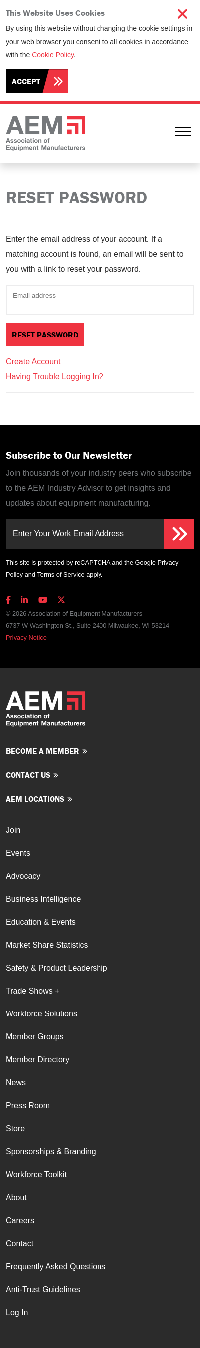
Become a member (42, 751)
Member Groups (35, 1036)
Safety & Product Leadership (56, 968)
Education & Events (41, 922)
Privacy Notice (26, 637)
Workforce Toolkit (36, 1174)
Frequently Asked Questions (55, 1266)
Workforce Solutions (41, 1014)
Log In (17, 1312)
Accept (26, 81)
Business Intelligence (43, 899)
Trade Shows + (32, 991)
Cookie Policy (53, 55)
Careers (20, 1220)
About (16, 1197)
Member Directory (37, 1059)
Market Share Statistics (47, 945)
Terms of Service (60, 574)
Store (15, 1128)
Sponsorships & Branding (51, 1151)
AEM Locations (35, 799)
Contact (19, 1243)
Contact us (28, 775)
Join (13, 830)
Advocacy (23, 876)
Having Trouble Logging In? (54, 376)
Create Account (33, 361)
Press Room (28, 1105)
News (16, 1082)
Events (18, 853)
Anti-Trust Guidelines (43, 1289)
